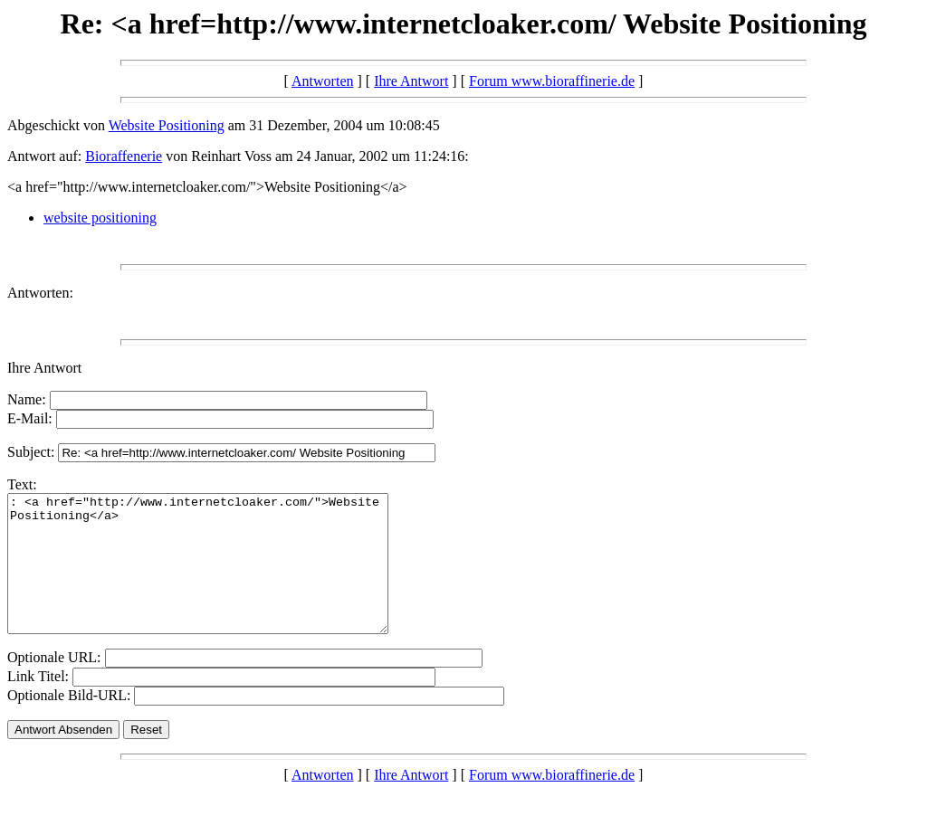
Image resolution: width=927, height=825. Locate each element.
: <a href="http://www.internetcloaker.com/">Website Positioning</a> (220, 577)
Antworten (322, 81)
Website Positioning (167, 125)
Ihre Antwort (411, 81)
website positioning (100, 217)
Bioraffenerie (123, 156)
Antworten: (40, 292)
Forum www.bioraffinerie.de (552, 81)
